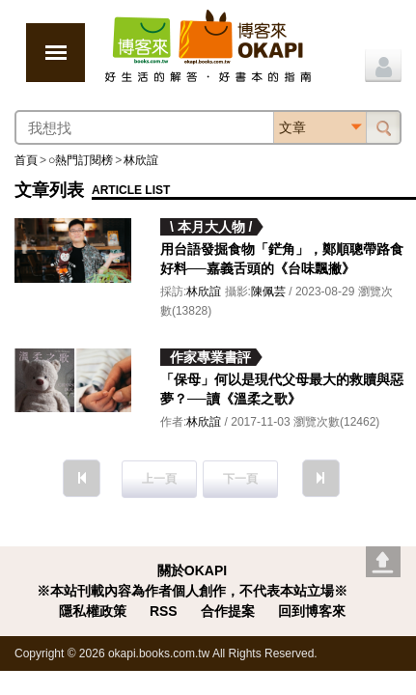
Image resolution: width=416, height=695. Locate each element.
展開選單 (55, 52)
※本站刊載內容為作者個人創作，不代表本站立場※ (192, 590)
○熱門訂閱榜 (80, 160)
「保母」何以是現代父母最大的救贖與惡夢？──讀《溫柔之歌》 (281, 389)
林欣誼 (141, 160)
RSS (164, 611)
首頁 (26, 160)
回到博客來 (312, 611)
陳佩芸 (268, 291)
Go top (383, 561)
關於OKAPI (192, 570)
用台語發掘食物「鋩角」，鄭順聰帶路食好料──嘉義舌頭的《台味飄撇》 (281, 258)
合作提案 (228, 611)
